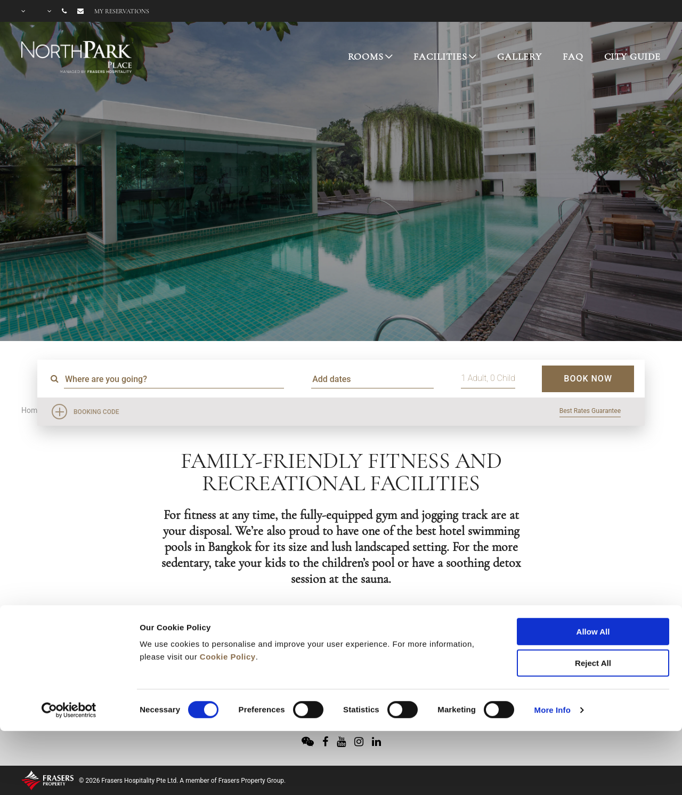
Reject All (593, 601)
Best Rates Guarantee (590, 411)
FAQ (573, 56)
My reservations (121, 11)
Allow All (593, 569)
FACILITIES (440, 56)
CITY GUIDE (632, 56)
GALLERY (519, 56)
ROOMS (366, 56)
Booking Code (96, 412)
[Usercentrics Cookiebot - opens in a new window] (69, 648)
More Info (552, 648)
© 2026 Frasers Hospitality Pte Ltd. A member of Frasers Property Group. (182, 780)
